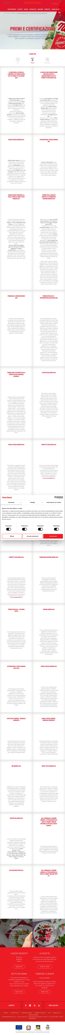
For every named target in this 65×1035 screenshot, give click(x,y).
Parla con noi (53, 1005)
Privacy (6, 1013)
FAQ (49, 1013)
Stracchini (19, 957)
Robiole (19, 961)
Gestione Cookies (27, 1013)
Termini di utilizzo (40, 1013)
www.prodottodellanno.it (49, 478)
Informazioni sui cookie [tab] (54, 502)
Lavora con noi (55, 9)
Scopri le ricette (44, 967)
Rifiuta (12, 536)
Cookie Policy (15, 1013)
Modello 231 (56, 1013)
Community (47, 9)
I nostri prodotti (11, 9)
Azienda (26, 9)
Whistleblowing (33, 1015)
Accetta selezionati (32, 536)
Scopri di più (19, 992)
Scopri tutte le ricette (49, 937)
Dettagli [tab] (32, 502)
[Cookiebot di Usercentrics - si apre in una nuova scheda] (55, 497)
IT (61, 3)
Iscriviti (16, 941)
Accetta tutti (53, 536)
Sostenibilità (32, 9)
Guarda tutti (19, 967)
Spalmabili (19, 959)
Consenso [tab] (11, 502)
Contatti (11, 1005)
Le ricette (20, 9)
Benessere (40, 9)
